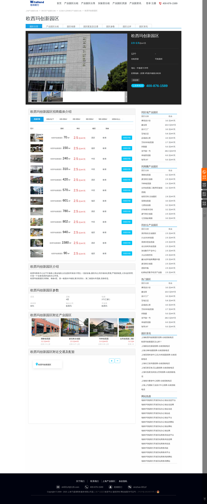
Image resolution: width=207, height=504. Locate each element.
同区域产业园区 (149, 112)
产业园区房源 (119, 3)
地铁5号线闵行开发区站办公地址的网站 (157, 422)
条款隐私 (123, 481)
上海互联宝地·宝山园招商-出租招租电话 (157, 368)
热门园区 (146, 279)
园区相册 (71, 26)
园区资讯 (143, 26)
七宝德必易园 (146, 218)
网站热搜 (146, 396)
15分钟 (135, 80)
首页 (59, 3)
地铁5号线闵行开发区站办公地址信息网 (157, 405)
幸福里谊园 (146, 155)
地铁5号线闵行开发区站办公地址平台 (156, 418)
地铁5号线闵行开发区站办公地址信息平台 (158, 400)
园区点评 (127, 26)
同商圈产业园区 (149, 166)
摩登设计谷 (146, 121)
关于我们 (80, 481)
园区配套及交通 (90, 26)
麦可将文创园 (146, 214)
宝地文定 (145, 134)
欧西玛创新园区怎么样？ (151, 342)
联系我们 (94, 481)
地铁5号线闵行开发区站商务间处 (154, 448)
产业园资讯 (135, 3)
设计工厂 (145, 129)
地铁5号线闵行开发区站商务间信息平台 (157, 435)
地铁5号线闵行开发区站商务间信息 (155, 444)
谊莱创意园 (146, 201)
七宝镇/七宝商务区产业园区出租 (70, 11)
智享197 (144, 160)
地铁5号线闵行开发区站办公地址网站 (156, 426)
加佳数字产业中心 (148, 251)
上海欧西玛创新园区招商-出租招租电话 (157, 337)
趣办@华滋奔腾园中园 (150, 259)
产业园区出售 (88, 3)
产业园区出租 (71, 3)
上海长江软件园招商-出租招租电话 (155, 363)
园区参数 (110, 26)
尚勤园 (144, 147)
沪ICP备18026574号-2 (147, 492)
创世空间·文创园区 (149, 196)
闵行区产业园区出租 (48, 11)
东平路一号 (146, 151)
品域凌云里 (146, 138)
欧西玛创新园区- (57, 138)
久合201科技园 (147, 238)
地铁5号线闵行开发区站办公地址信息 (156, 409)
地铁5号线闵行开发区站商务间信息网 (156, 439)
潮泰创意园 (146, 175)
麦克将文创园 (146, 179)
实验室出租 (104, 3)
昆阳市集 (145, 268)
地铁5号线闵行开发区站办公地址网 (155, 431)
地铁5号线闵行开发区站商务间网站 (155, 461)
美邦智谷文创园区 (148, 233)
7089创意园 (146, 183)
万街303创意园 (147, 142)
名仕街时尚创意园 (148, 246)
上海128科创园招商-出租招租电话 (155, 350)
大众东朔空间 (146, 255)
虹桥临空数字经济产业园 (151, 272)
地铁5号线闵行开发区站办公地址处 (155, 413)
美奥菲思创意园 (147, 242)
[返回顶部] (204, 499)
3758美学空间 (147, 209)
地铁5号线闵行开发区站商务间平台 (155, 452)
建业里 (144, 125)
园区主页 (34, 26)
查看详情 (127, 138)
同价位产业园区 (149, 225)
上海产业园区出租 (32, 11)
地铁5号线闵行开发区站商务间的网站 (156, 457)
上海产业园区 (108, 481)
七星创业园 (146, 205)
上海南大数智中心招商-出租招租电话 (156, 381)
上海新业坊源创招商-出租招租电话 (155, 346)
